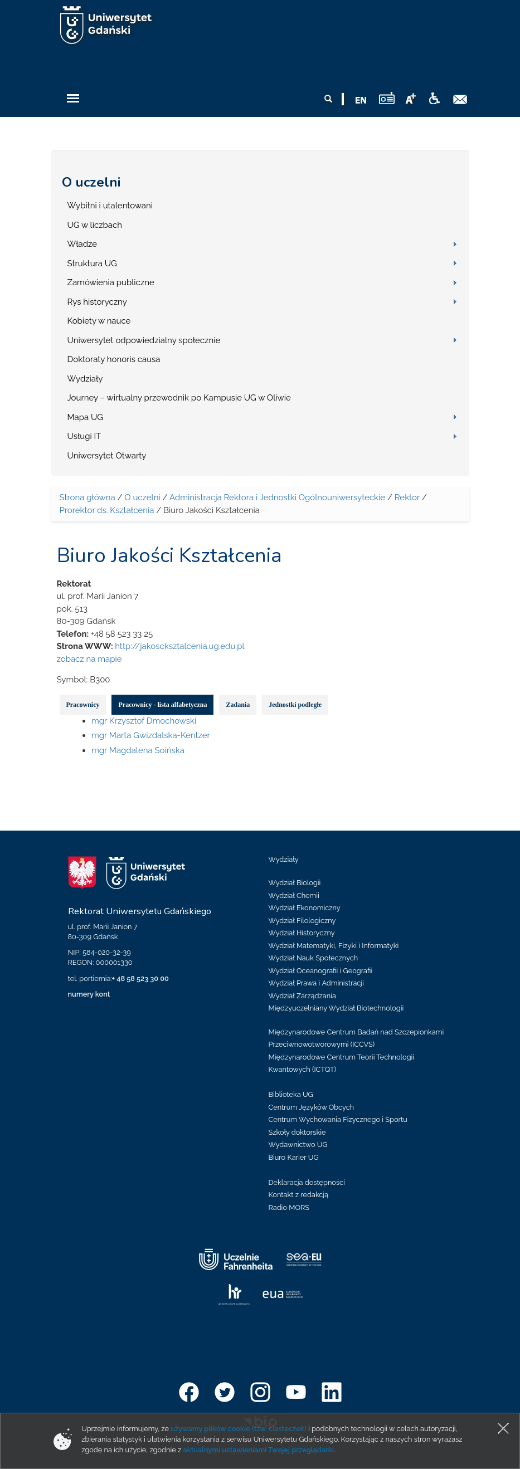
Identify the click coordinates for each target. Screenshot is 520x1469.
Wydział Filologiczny (302, 920)
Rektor (407, 497)
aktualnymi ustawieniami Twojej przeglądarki (258, 1450)
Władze (82, 244)
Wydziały (85, 379)
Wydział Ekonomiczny (305, 908)
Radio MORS (289, 1207)
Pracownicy (83, 705)
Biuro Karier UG (294, 1157)
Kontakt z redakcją (299, 1194)
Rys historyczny (97, 302)
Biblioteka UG (291, 1094)
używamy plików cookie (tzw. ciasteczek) (239, 1428)
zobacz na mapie (89, 659)
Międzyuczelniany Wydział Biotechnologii (336, 1008)
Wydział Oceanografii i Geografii (321, 971)
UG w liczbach (94, 225)
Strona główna (87, 497)
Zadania (238, 705)
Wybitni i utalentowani (110, 206)
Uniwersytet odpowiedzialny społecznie (144, 340)
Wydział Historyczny (302, 933)
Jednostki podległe (295, 705)
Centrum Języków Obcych (311, 1107)
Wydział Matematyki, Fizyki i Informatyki (334, 945)
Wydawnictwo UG (298, 1144)
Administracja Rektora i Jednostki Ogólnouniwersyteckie (277, 497)
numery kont (89, 994)
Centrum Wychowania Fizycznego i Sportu (338, 1119)
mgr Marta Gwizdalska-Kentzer (150, 735)
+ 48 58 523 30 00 (140, 978)
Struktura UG (92, 263)
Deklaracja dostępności (307, 1182)
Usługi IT (84, 436)
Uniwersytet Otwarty (107, 456)
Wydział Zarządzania (302, 996)
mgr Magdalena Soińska (137, 750)
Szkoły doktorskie (297, 1132)
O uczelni (91, 182)
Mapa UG (85, 417)
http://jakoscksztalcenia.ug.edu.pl (179, 646)
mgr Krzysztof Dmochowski (143, 721)
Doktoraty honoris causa (114, 359)
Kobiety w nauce (99, 321)
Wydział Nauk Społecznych (313, 958)
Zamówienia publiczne (110, 282)
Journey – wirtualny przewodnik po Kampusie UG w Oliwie (179, 398)
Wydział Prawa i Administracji (317, 983)
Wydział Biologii (295, 883)
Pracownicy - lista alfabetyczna (162, 705)
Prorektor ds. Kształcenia (107, 510)
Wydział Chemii (294, 895)
